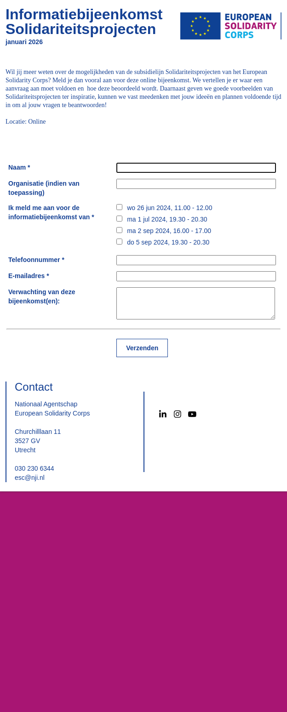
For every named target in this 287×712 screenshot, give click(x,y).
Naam (17, 167)
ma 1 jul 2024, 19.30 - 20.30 (167, 219)
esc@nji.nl (30, 477)
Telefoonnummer (34, 259)
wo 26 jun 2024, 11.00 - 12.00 (169, 207)
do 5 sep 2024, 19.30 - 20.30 (168, 242)
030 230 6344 (34, 468)
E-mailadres (26, 275)
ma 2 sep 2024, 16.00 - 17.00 (169, 230)
